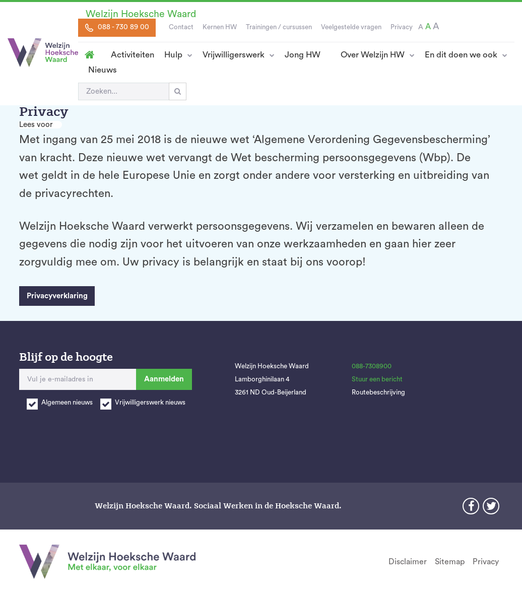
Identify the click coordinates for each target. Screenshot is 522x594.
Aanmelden (164, 379)
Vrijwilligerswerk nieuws (150, 402)
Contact (181, 27)
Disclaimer (407, 562)
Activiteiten (132, 54)
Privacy (401, 27)
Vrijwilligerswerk (234, 54)
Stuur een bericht (377, 379)
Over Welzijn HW (373, 54)
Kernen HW (220, 27)
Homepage (89, 54)
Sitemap (450, 562)
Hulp (173, 54)
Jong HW (302, 54)
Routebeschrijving (378, 392)
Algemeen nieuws (67, 402)
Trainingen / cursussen (279, 27)
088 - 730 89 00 (117, 28)
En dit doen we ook (461, 54)
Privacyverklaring (57, 296)
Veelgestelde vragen (351, 27)
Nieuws (102, 69)
